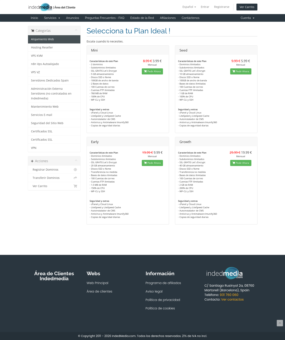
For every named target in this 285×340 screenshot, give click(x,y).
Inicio (34, 18)
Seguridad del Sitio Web (47, 123)
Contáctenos (190, 18)
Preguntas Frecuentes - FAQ (104, 18)
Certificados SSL (41, 131)
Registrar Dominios (54, 169)
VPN (33, 148)
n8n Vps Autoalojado (45, 64)
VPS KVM (37, 56)
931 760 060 (229, 295)
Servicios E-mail (41, 115)
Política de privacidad (163, 300)
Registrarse (221, 7)
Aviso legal (154, 291)
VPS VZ (35, 72)
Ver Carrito (247, 7)
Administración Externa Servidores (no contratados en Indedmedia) (51, 93)
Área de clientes (99, 291)
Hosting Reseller (42, 47)
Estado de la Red (142, 18)
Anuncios (72, 18)
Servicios (52, 18)
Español (189, 7)
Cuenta (247, 18)
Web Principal (97, 283)
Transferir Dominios (54, 177)
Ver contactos (232, 299)
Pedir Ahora (152, 71)
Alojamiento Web (42, 39)
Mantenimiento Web (45, 106)
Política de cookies (160, 308)
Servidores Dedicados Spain (50, 80)
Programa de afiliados (163, 283)
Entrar (205, 7)
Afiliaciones (168, 18)
